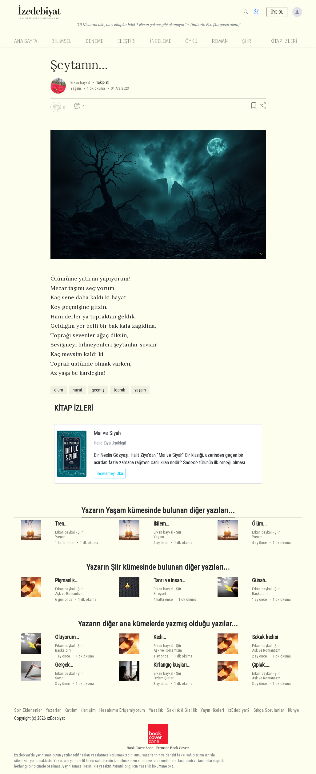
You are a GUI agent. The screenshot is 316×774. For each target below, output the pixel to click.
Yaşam (75, 88)
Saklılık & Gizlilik (182, 710)
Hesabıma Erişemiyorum (122, 710)
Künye (293, 710)
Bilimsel (61, 41)
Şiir (246, 41)
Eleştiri (126, 41)
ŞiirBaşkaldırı (266, 591)
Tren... (61, 524)
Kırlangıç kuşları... (172, 665)
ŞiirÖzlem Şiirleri (167, 675)
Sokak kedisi (265, 637)
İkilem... (161, 524)
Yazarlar (53, 710)
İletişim (88, 710)
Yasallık (156, 710)
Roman (220, 41)
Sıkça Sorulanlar (269, 710)
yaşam (140, 389)
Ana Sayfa (25, 41)
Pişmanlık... (66, 580)
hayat (77, 389)
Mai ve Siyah (107, 433)
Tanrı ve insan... (169, 580)
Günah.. (259, 580)
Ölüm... (259, 524)
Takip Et (102, 82)
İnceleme (160, 41)
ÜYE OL (277, 12)
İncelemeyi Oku (110, 473)
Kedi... (160, 637)
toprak (119, 389)
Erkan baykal (80, 82)
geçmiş (98, 389)
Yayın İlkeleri (212, 710)
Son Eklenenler (28, 710)
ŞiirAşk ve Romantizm (69, 591)
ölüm (58, 389)
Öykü (191, 41)
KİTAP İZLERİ (283, 41)
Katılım (71, 710)
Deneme (94, 41)
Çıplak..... (261, 665)
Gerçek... (64, 665)
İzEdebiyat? (239, 710)
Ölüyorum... (67, 637)
